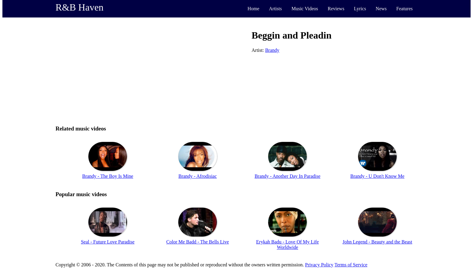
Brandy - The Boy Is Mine (107, 176)
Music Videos (304, 8)
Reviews (336, 8)
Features (404, 8)
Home (253, 8)
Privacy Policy (319, 264)
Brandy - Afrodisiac (197, 176)
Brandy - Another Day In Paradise (287, 176)
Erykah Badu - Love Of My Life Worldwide (287, 244)
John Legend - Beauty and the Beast (377, 241)
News (381, 8)
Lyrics (360, 8)
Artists (275, 8)
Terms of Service (351, 264)
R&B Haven (79, 7)
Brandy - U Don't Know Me (377, 176)
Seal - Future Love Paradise (108, 241)
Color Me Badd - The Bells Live (197, 241)
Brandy (272, 50)
